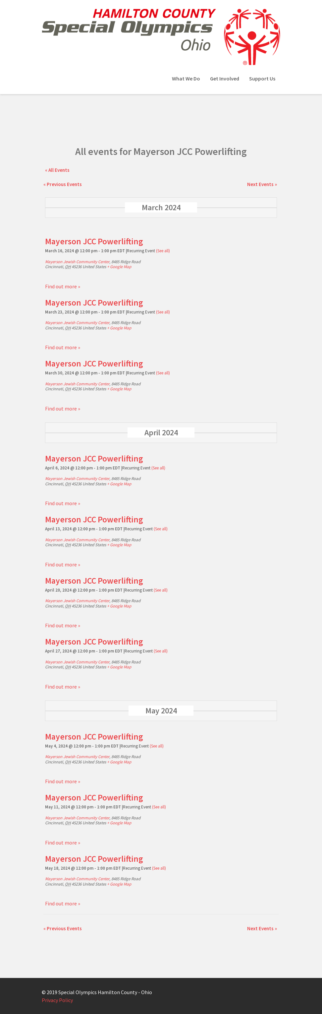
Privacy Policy (57, 1000)
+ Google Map (119, 266)
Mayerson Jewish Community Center (77, 262)
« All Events (57, 170)
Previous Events (62, 184)
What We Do (186, 78)
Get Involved (224, 78)
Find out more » (62, 286)
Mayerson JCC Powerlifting (94, 241)
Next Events (262, 184)
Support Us (262, 78)
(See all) (163, 251)
